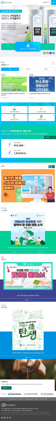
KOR (46, 2)
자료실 (45, 69)
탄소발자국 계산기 (14, 117)
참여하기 (50, 137)
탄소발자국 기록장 (41, 110)
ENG (50, 2)
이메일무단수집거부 (29, 399)
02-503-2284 (7, 410)
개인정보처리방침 (13, 399)
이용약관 (37, 399)
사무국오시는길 (43, 399)
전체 (10, 69)
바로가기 (6, 388)
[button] (1, 39)
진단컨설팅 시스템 (41, 117)
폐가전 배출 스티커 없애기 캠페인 (28, 185)
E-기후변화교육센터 (14, 110)
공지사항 (28, 69)
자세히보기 (53, 63)
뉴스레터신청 (13, 252)
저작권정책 (20, 399)
